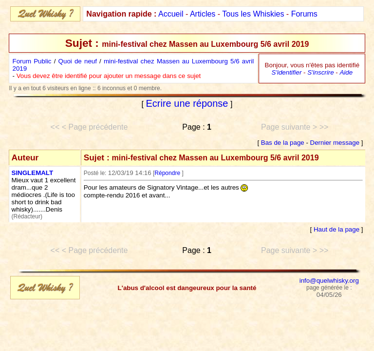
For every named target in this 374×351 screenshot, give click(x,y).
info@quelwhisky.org (329, 280)
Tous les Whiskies (253, 14)
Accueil (171, 14)
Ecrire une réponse (187, 103)
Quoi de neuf (77, 61)
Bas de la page (282, 142)
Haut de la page (336, 229)
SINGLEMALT (33, 172)
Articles (202, 14)
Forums (304, 14)
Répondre (167, 173)
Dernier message (334, 142)
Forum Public (32, 61)
